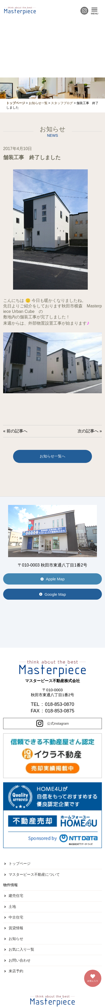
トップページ (20, 863)
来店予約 (16, 971)
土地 (12, 906)
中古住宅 (16, 917)
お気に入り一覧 (21, 949)
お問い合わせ (20, 960)
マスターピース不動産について (34, 874)
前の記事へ (17, 431)
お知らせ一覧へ (52, 456)
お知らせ (16, 939)
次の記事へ (88, 431)
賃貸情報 (16, 928)
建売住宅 (16, 895)
